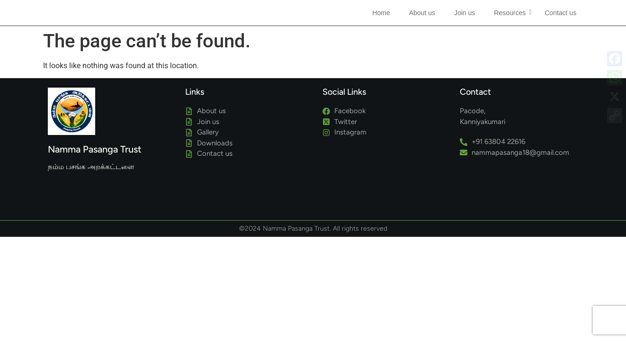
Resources (512, 13)
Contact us (560, 13)
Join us (464, 13)
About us (422, 13)
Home (381, 13)
